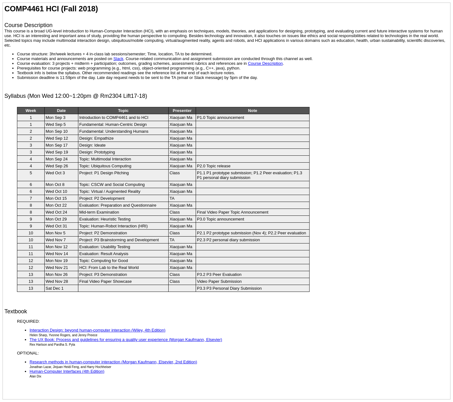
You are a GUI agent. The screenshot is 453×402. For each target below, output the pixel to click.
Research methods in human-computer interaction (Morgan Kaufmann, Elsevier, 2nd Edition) (113, 362)
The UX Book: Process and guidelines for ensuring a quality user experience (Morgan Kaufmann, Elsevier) (126, 339)
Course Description (265, 63)
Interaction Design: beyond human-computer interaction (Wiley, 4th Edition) (97, 330)
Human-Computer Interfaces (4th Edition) (67, 371)
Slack (118, 58)
